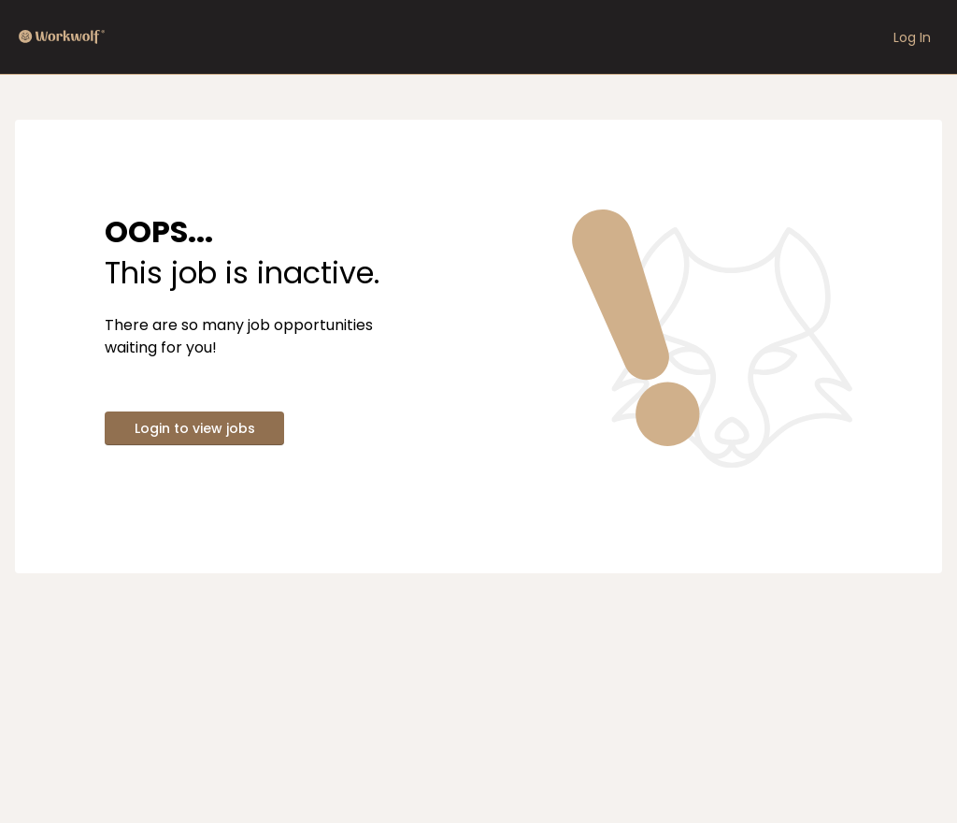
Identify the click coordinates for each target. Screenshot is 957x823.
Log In (912, 37)
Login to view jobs (195, 428)
